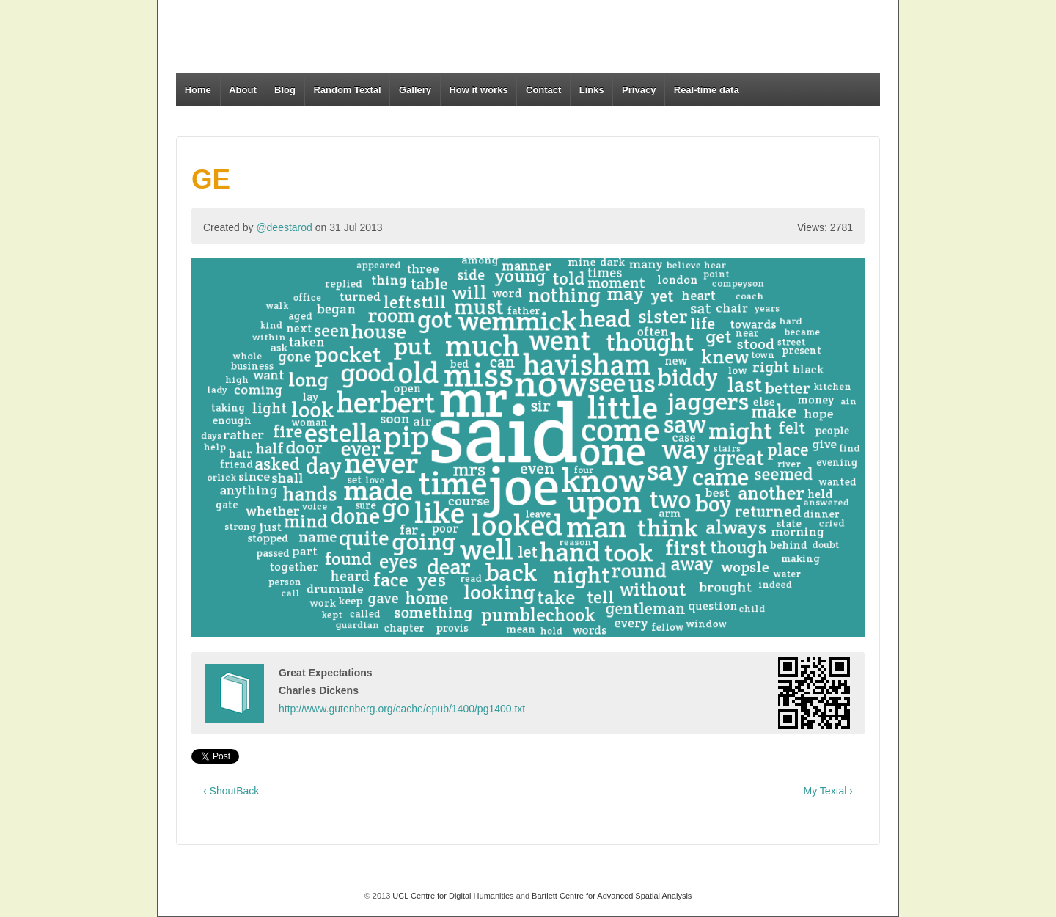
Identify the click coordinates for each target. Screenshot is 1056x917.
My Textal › (828, 791)
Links (591, 89)
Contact (543, 89)
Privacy (639, 89)
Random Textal (347, 89)
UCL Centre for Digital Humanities (452, 895)
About (243, 89)
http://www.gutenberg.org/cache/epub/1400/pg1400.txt (402, 709)
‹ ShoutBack (231, 791)
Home (198, 89)
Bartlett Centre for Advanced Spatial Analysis (612, 895)
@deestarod (284, 227)
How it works (478, 89)
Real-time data (706, 89)
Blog (285, 89)
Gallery (415, 89)
